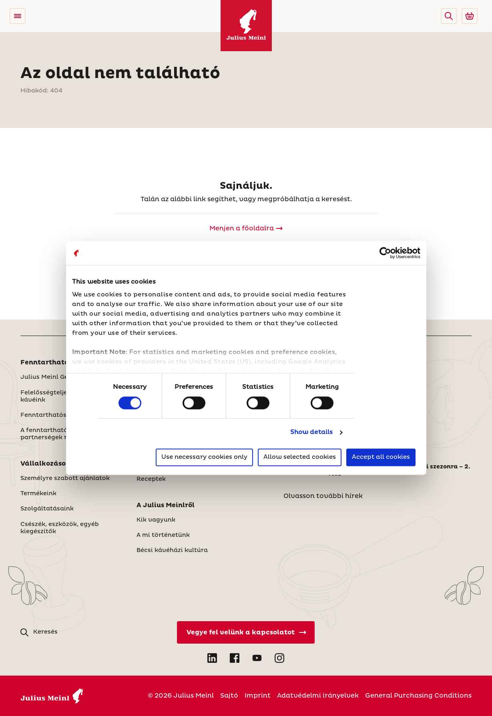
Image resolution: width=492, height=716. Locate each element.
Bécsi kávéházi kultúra (172, 550)
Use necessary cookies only (204, 457)
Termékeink (38, 493)
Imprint (258, 696)
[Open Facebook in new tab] (234, 658)
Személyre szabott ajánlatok (65, 478)
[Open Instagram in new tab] (279, 658)
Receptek (151, 479)
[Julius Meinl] (246, 25)
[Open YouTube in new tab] (257, 658)
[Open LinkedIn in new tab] (212, 658)
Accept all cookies (381, 457)
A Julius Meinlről (166, 505)
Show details (311, 432)
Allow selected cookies (299, 457)
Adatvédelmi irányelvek (318, 696)
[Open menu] (18, 16)
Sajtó (229, 696)
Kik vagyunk (156, 520)
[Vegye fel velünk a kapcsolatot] (246, 632)
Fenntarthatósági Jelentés (62, 415)
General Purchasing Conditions (418, 696)
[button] (449, 16)
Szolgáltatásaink (47, 508)
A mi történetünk (163, 535)
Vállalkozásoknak (52, 464)
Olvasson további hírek (323, 496)
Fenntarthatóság (50, 362)
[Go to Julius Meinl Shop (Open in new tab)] (470, 16)
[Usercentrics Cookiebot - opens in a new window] (385, 253)
